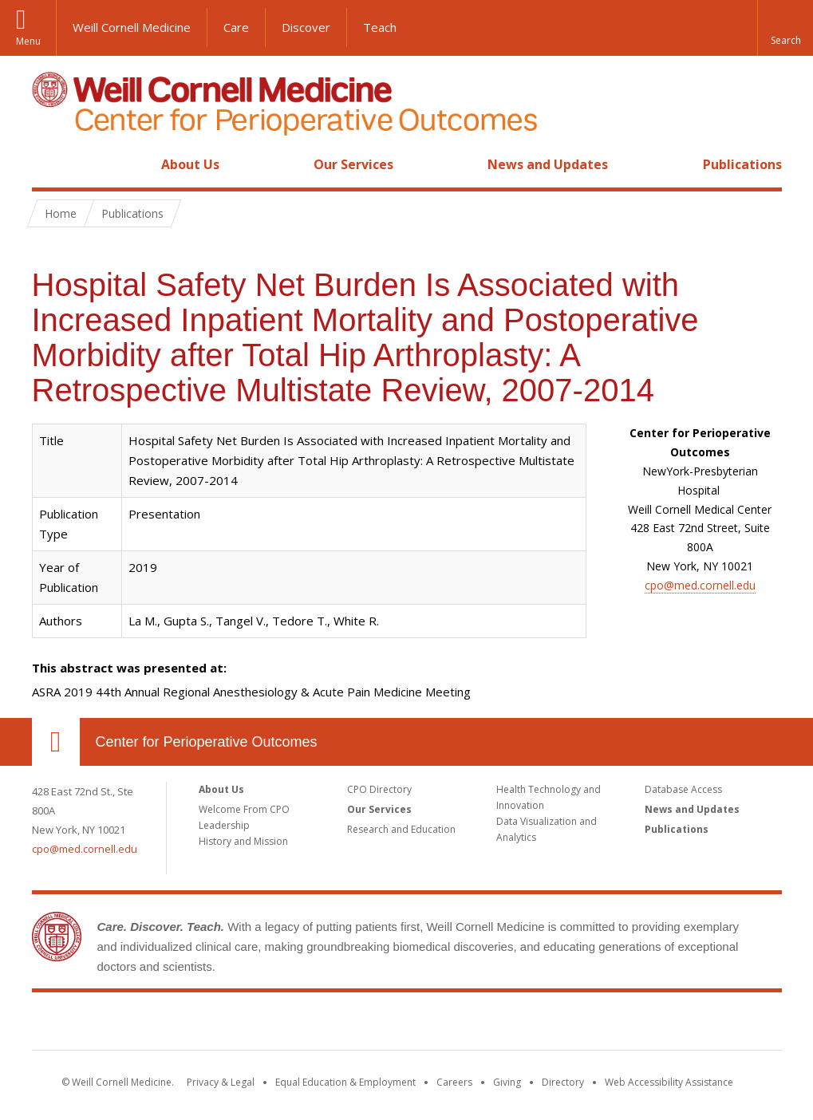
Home (49, 164)
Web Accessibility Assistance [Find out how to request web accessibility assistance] (669, 1082)
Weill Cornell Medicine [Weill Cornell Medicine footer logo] (289, 1024)
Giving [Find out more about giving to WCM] (507, 1082)
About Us (190, 164)
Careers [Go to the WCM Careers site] (454, 1082)
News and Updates (547, 164)
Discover (306, 27)
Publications (742, 164)
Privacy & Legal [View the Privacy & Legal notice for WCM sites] (221, 1082)
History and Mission (243, 841)
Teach (380, 27)
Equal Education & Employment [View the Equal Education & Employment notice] (345, 1082)
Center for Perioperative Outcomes (207, 742)
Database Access (683, 789)
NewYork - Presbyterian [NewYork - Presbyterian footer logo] (539, 1024)
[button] (785, 28)
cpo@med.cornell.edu (700, 585)
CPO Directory (379, 789)
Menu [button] (28, 41)
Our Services (353, 164)
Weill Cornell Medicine (132, 27)
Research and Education (401, 829)
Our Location (56, 742)
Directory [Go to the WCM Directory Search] (563, 1082)
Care (236, 27)
